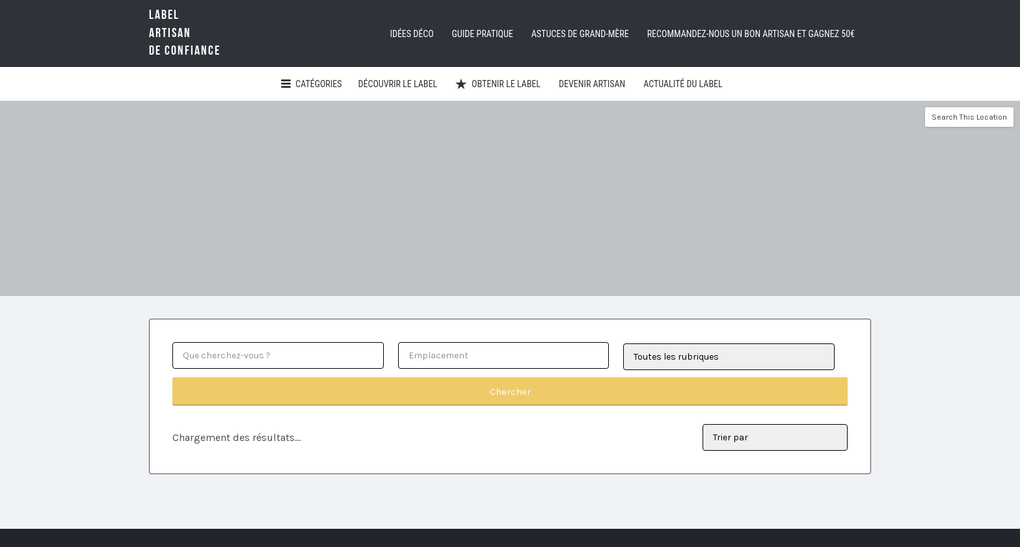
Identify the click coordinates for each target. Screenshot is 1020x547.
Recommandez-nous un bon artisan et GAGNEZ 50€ (751, 34)
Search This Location (969, 117)
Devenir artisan (592, 84)
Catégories (318, 84)
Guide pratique (482, 34)
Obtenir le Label (506, 84)
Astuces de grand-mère (580, 34)
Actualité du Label (682, 84)
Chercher (510, 391)
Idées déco (411, 34)
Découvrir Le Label (398, 84)
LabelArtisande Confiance (185, 33)
